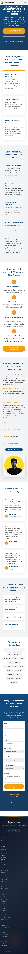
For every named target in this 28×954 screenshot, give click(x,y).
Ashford (21, 650)
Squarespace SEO (4, 881)
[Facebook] (12, 830)
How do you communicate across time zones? (12, 608)
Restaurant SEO (4, 938)
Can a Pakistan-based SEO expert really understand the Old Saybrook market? (13, 599)
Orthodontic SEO (4, 899)
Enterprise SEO (4, 930)
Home (2, 837)
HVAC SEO (3, 908)
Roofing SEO (3, 914)
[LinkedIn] (9, 830)
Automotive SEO (4, 919)
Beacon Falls (7, 658)
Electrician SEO (4, 912)
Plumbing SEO (4, 910)
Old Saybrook (12, 6)
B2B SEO (3, 906)
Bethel (9, 662)
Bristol (18, 674)
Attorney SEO (3, 896)
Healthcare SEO (4, 901)
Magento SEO (4, 875)
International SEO (4, 861)
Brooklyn (18, 678)
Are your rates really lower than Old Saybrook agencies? (13, 616)
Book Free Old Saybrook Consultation (14, 348)
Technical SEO (4, 857)
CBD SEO (3, 943)
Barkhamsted (17, 654)
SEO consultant (12, 414)
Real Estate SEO (4, 903)
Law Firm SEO (3, 894)
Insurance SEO (4, 905)
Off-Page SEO (4, 855)
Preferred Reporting (9, 765)
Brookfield (10, 678)
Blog (2, 844)
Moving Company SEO (5, 917)
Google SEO (3, 862)
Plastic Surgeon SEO (5, 927)
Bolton (15, 666)
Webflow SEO (4, 884)
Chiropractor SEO (4, 925)
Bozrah (22, 666)
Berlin (15, 658)
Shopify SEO (3, 872)
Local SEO (3, 859)
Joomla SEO (3, 886)
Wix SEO (2, 883)
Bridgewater (11, 674)
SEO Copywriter (4, 945)
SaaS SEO (3, 932)
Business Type (7, 748)
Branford (9, 670)
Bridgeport (18, 670)
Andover (7, 650)
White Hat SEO (4, 864)
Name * (6, 723)
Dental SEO (3, 897)
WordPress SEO (4, 879)
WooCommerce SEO (5, 874)
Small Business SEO (5, 934)
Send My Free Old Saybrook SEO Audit (14, 786)
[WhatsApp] (15, 830)
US (1, 842)
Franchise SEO (4, 936)
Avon (9, 654)
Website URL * (7, 740)
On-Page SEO (4, 853)
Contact (3, 846)
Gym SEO (3, 939)
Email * (5, 732)
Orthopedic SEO (4, 929)
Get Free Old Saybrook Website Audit (14, 31)
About (2, 840)
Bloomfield (7, 666)
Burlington (14, 682)
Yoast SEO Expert (4, 888)
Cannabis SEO (4, 941)
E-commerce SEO (4, 870)
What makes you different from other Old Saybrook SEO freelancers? (13, 625)
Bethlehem (17, 662)
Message (6, 773)
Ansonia (14, 650)
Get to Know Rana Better (14, 451)
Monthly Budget (8, 756)
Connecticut (14, 645)
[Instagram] (19, 830)
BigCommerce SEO (5, 877)
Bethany (22, 658)
